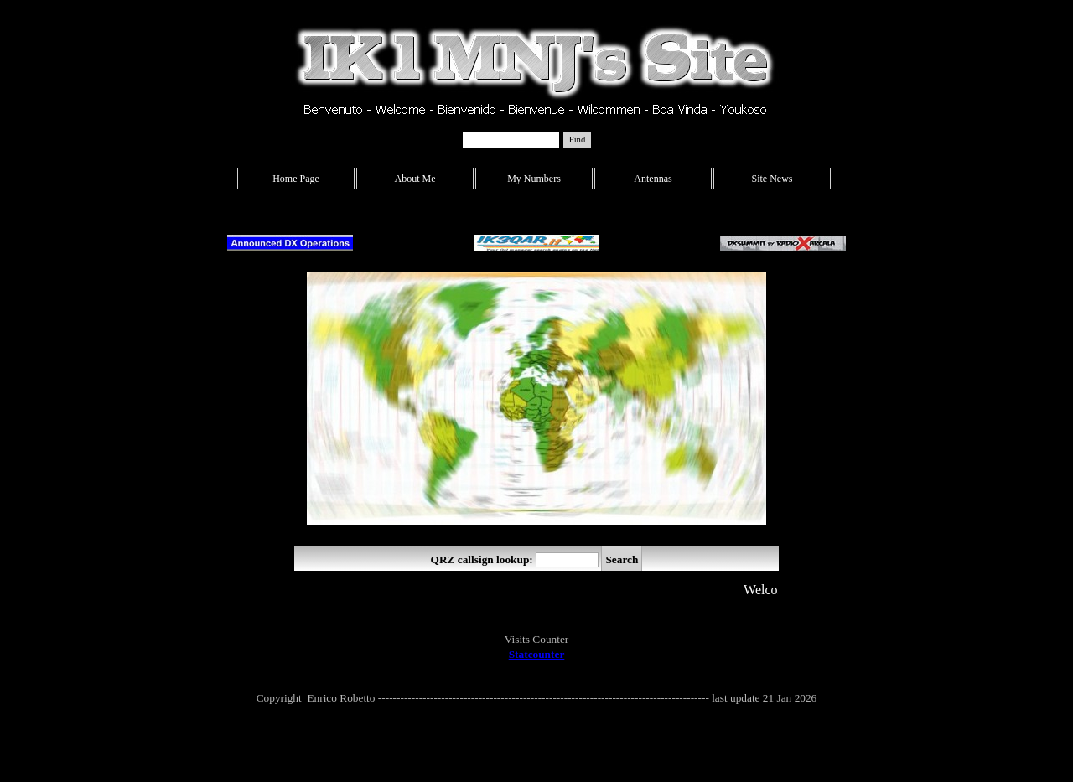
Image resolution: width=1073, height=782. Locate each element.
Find (577, 139)
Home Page (295, 178)
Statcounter (537, 654)
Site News (772, 178)
